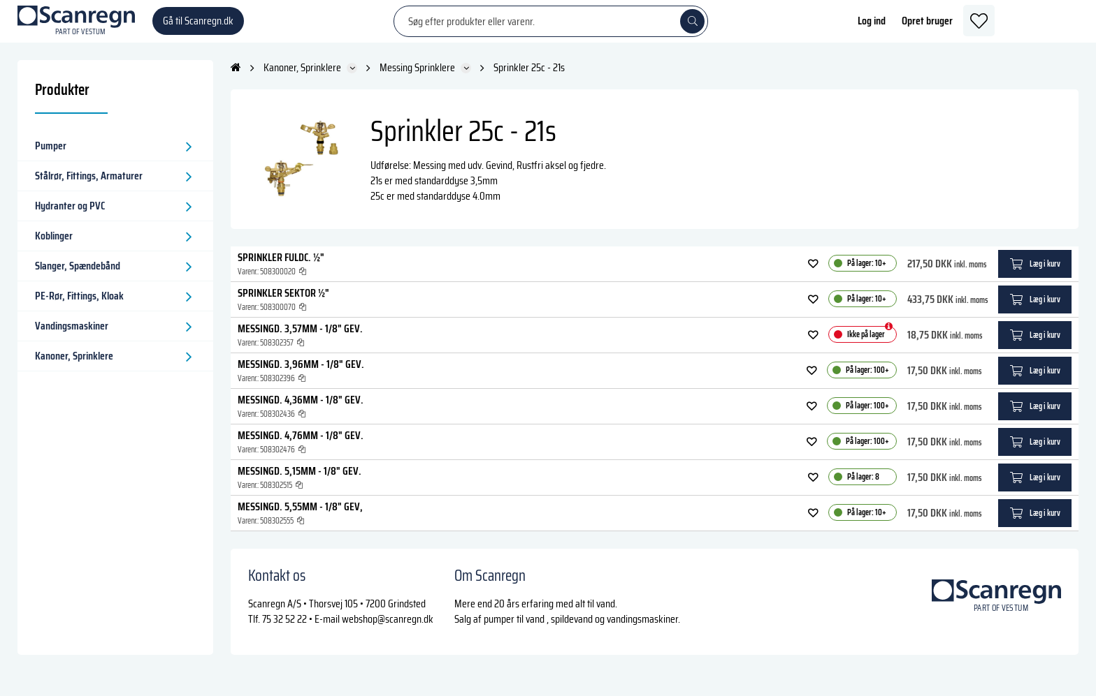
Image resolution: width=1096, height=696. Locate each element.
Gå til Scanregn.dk (198, 27)
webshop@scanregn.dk (387, 632)
